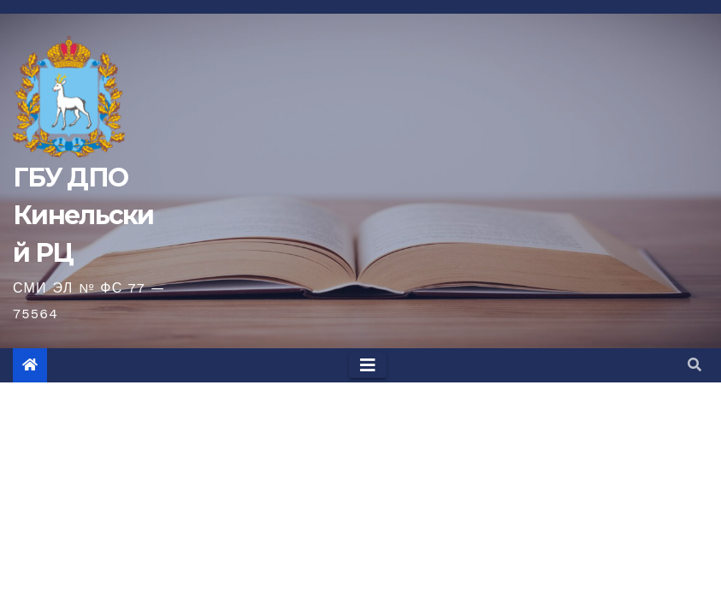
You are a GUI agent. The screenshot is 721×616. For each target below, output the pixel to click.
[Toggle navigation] (368, 365)
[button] (694, 365)
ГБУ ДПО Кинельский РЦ (83, 215)
